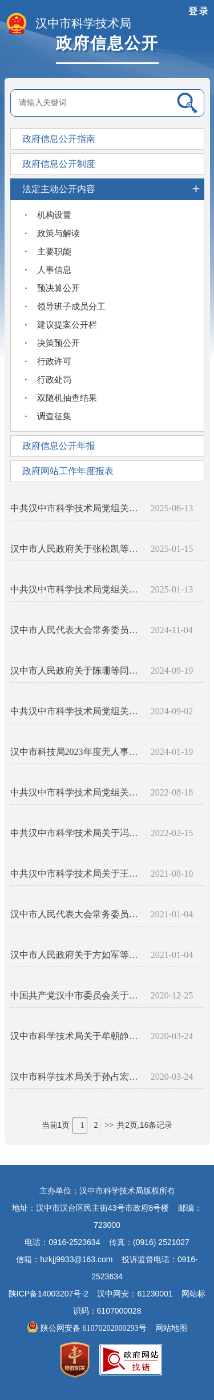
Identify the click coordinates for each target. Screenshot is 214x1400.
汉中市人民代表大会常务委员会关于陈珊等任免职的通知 (76, 630)
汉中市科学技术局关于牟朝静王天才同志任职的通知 (76, 1036)
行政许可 (54, 361)
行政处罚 (54, 379)
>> (109, 1125)
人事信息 (54, 270)
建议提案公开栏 (67, 324)
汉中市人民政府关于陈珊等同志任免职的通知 (76, 670)
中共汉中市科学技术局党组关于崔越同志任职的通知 (76, 792)
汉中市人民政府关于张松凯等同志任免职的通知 (76, 549)
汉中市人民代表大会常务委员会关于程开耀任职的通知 (76, 914)
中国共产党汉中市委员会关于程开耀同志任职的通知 (76, 995)
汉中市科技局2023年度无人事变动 (76, 752)
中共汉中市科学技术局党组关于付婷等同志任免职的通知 (76, 508)
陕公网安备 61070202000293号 (87, 1328)
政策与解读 (58, 233)
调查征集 (54, 416)
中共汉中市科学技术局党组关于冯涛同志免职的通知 (76, 589)
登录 (199, 11)
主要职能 (54, 251)
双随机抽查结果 (67, 398)
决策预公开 (58, 343)
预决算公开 (58, 288)
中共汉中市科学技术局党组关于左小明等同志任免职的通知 (76, 711)
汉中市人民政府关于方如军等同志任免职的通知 (76, 955)
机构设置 (54, 215)
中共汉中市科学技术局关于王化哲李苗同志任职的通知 (76, 873)
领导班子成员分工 (71, 306)
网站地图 (171, 1328)
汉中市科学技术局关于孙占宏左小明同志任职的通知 (76, 1076)
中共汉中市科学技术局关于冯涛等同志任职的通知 (76, 833)
